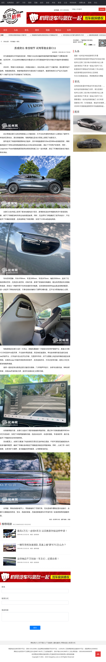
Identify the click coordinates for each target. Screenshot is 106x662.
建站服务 (57, 643)
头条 (16, 30)
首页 (3, 2)
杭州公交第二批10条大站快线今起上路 (88, 62)
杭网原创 (10, 2)
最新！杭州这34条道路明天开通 (86, 56)
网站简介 (34, 643)
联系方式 (72, 643)
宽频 (35, 2)
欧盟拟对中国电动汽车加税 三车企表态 (88, 69)
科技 (53, 2)
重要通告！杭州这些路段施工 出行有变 (88, 99)
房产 (18, 2)
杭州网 (34, 654)
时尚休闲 (73, 2)
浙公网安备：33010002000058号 (81, 651)
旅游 (47, 2)
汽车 (24, 2)
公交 (65, 2)
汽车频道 (12, 41)
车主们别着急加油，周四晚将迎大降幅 (88, 76)
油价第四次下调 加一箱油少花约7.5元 (88, 66)
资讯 (26, 30)
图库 (29, 2)
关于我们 (41, 643)
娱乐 (41, 2)
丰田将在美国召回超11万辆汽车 (19, 35)
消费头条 (82, 2)
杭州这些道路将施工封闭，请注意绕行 (88, 89)
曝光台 (58, 30)
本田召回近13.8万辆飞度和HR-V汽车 (74, 35)
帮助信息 (64, 643)
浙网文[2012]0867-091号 (34, 651)
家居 (59, 2)
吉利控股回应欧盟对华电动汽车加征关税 (89, 59)
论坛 (95, 2)
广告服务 (49, 643)
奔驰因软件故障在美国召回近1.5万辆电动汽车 (46, 35)
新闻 (89, 2)
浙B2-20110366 (31, 649)
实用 (69, 30)
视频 (48, 30)
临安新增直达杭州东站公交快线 (86, 72)
